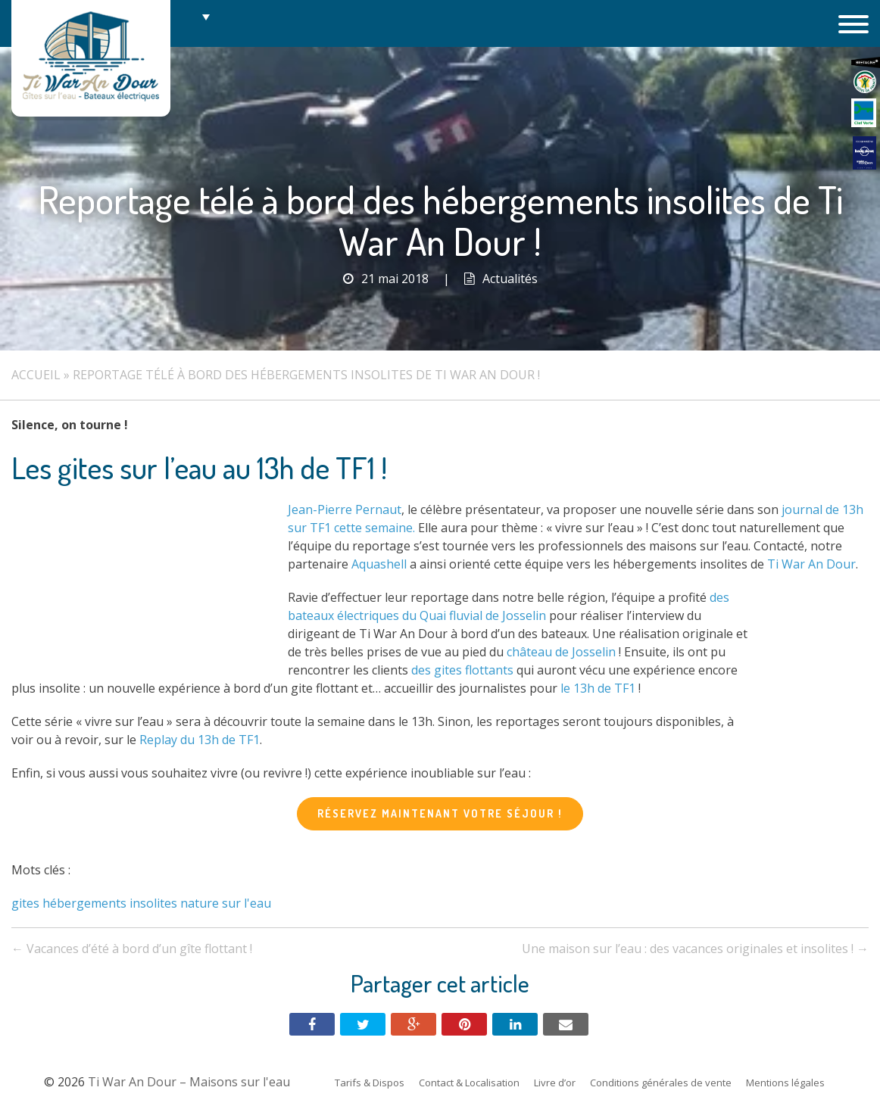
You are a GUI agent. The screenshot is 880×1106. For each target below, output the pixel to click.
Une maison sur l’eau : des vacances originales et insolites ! (695, 948)
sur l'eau (246, 903)
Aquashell (379, 564)
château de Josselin (561, 651)
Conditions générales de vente (661, 1082)
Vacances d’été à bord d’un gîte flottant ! (131, 948)
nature (199, 903)
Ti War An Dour (811, 564)
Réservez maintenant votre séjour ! (440, 813)
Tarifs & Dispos (369, 1082)
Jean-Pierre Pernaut (344, 509)
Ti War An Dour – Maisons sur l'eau (91, 58)
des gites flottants (462, 670)
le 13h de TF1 (597, 688)
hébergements (84, 903)
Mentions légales (785, 1082)
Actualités (510, 278)
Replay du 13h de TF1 (199, 739)
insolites (153, 903)
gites (25, 903)
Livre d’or (555, 1082)
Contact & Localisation (469, 1082)
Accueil (36, 374)
